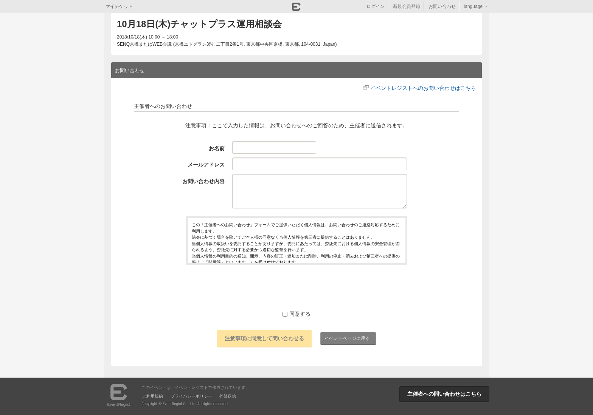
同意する (296, 314)
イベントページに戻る (347, 338)
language (473, 6)
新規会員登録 (406, 6)
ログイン (375, 6)
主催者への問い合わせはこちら (444, 394)
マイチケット (119, 6)
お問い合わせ (442, 6)
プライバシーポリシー (191, 396)
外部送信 (227, 396)
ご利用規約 (152, 396)
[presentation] (296, 287)
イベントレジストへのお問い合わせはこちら (423, 88)
